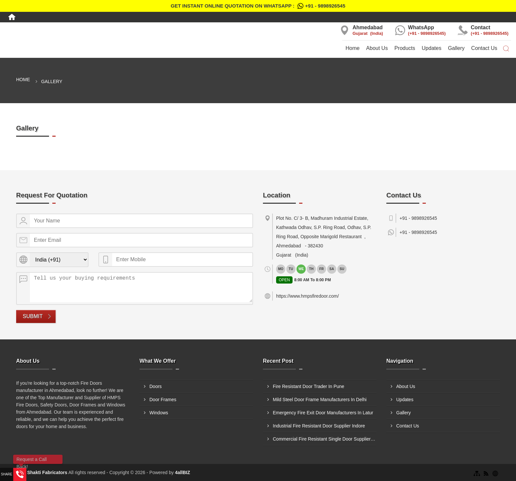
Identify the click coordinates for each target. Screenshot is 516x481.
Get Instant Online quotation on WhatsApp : (258, 6)
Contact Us (484, 48)
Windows (158, 412)
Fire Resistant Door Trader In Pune (308, 386)
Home (353, 48)
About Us (377, 48)
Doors (155, 386)
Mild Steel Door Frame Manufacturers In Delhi (320, 399)
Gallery (456, 48)
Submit (32, 316)
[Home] (12, 17)
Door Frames (162, 399)
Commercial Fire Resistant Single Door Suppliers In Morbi (324, 439)
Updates (432, 48)
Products (404, 48)
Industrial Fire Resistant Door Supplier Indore (319, 425)
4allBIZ (182, 472)
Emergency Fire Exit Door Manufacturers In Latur (323, 412)
